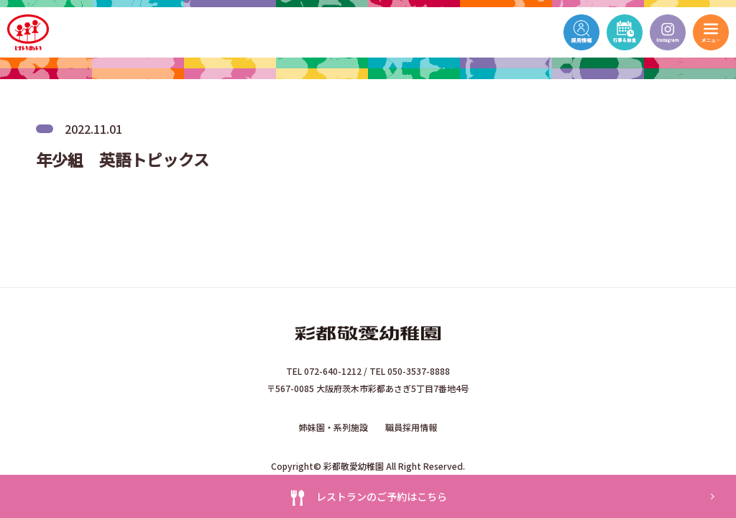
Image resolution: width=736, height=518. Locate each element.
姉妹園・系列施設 (333, 427)
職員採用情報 (411, 427)
